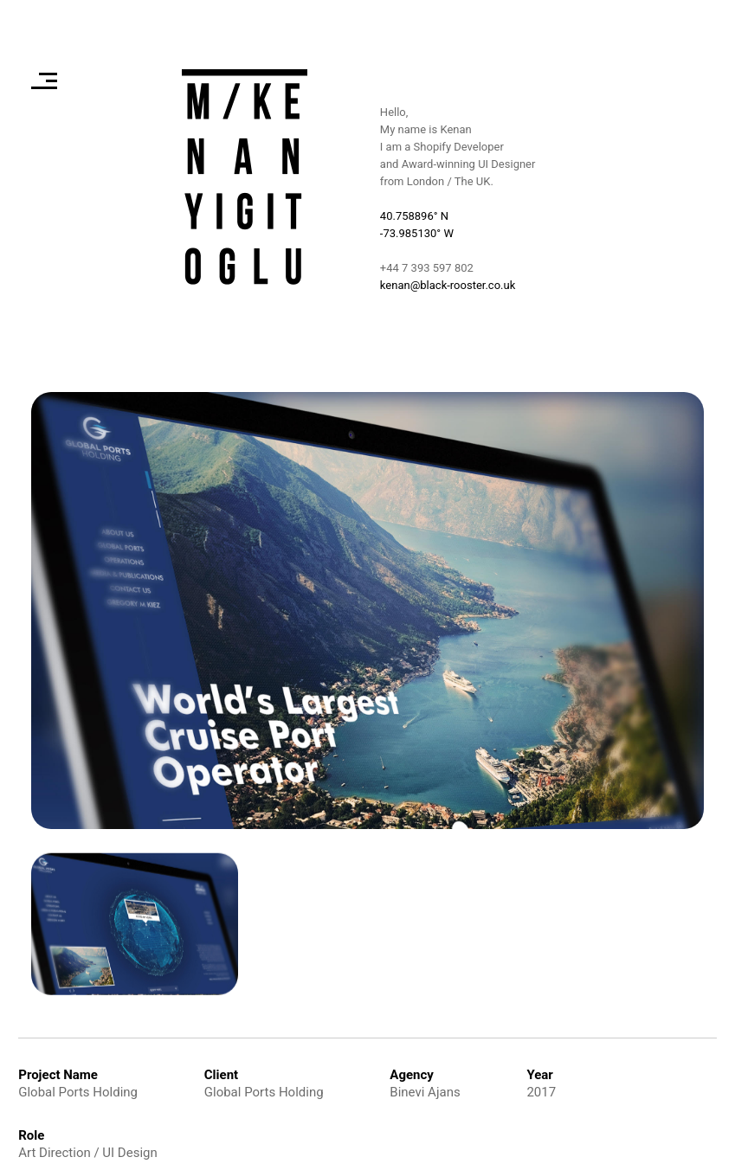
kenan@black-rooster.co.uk (447, 285)
